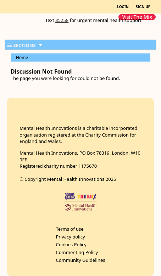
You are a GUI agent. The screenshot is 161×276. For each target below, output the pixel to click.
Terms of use (70, 229)
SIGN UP (143, 6)
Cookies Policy (71, 244)
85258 (61, 20)
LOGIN (123, 6)
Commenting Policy (77, 252)
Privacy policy (70, 237)
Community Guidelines (80, 260)
